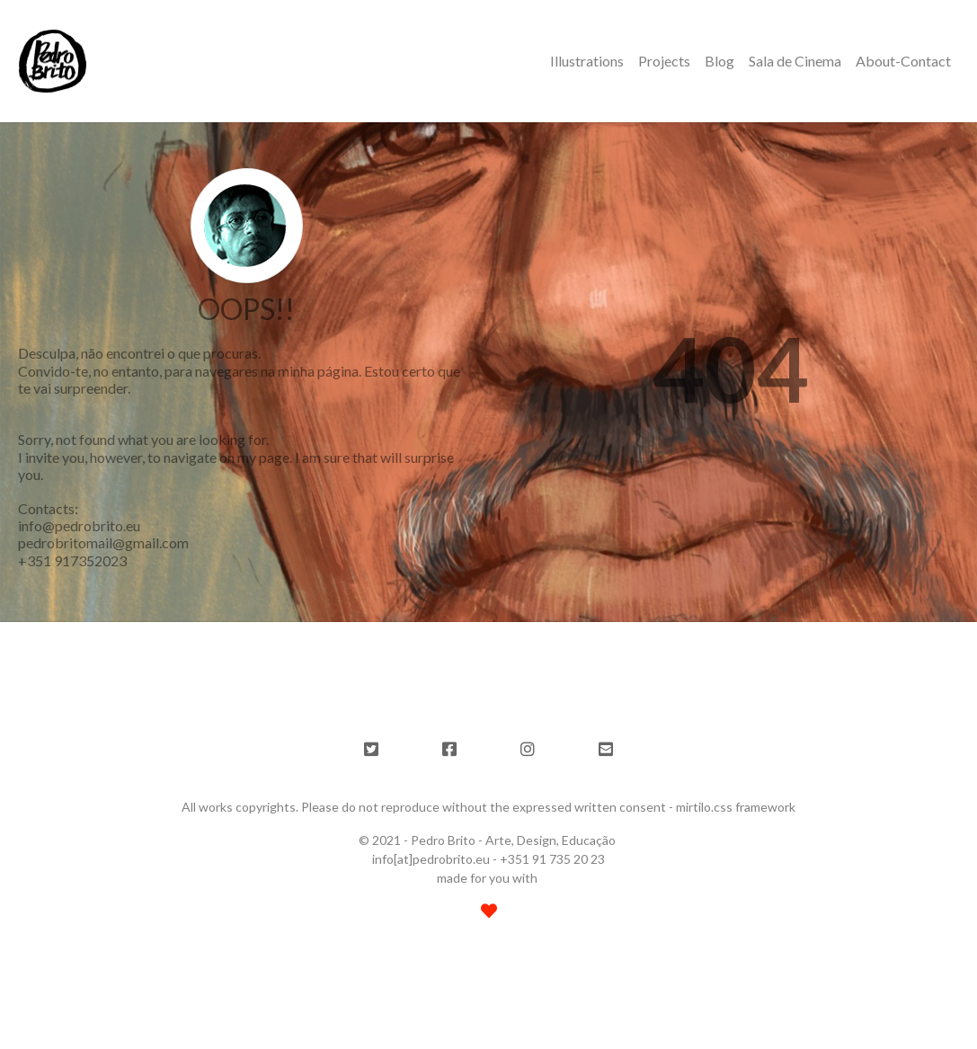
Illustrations (587, 60)
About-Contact (903, 60)
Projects (664, 60)
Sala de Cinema (795, 60)
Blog (719, 60)
